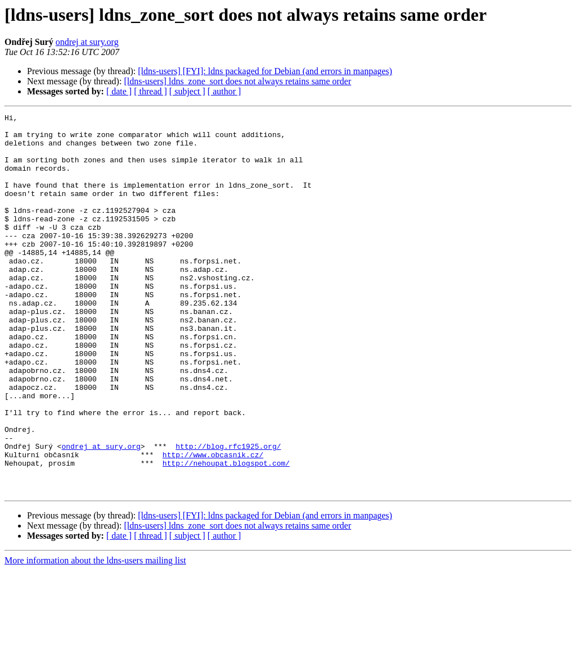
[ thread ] (150, 91)
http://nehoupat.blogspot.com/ (226, 534)
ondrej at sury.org (87, 42)
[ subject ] (187, 91)
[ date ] (119, 91)
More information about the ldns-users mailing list (95, 636)
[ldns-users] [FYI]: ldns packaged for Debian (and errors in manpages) (265, 71)
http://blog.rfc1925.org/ (228, 513)
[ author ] (224, 91)
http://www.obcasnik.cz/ (213, 523)
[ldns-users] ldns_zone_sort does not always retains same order (237, 81)
